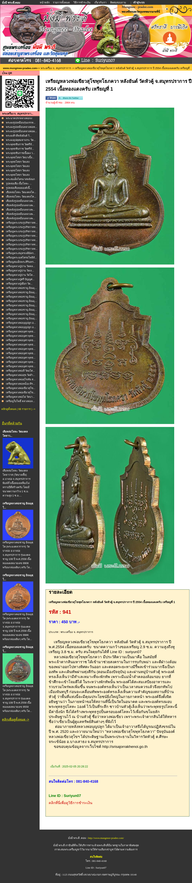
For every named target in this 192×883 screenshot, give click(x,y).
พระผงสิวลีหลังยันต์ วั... (18, 135)
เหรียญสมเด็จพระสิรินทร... (21, 261)
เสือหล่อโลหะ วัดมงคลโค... (21, 192)
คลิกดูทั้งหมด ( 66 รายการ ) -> (18, 409)
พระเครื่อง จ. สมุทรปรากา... (17, 113)
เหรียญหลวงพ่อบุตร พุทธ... (20, 331)
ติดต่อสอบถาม (118, 2)
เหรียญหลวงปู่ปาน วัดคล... (20, 266)
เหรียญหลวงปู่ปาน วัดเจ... (20, 270)
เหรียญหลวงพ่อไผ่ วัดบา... (20, 396)
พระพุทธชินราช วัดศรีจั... (20, 144)
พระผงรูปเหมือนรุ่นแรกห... (21, 122)
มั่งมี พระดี (59, 845)
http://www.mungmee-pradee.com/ (106, 838)
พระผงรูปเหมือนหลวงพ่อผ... (21, 131)
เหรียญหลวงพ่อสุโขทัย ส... (20, 379)
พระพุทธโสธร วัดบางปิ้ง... (20, 157)
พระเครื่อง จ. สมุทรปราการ (56, 68)
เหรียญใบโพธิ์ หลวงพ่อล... (20, 401)
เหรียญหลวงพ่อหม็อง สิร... (20, 383)
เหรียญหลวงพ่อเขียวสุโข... (20, 388)
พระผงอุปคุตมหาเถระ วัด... (21, 139)
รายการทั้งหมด (61, 2)
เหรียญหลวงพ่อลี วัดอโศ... (20, 370)
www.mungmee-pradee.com (20, 68)
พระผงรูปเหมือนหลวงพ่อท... (21, 126)
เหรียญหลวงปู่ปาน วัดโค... (20, 274)
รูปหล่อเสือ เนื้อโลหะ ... (19, 183)
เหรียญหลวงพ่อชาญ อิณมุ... (21, 287)
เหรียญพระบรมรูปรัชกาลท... (22, 222)
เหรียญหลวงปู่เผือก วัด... (19, 283)
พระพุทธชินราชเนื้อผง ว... (20, 153)
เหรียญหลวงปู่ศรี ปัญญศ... (20, 279)
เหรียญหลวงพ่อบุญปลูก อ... (21, 322)
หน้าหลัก (45, 2)
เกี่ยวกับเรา (100, 2)
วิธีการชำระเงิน (82, 2)
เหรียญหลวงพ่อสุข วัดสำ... (20, 375)
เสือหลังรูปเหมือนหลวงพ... (20, 200)
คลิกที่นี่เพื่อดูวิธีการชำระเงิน (70, 803)
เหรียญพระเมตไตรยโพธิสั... (21, 257)
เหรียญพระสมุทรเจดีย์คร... (21, 253)
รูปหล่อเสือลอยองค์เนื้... (19, 187)
